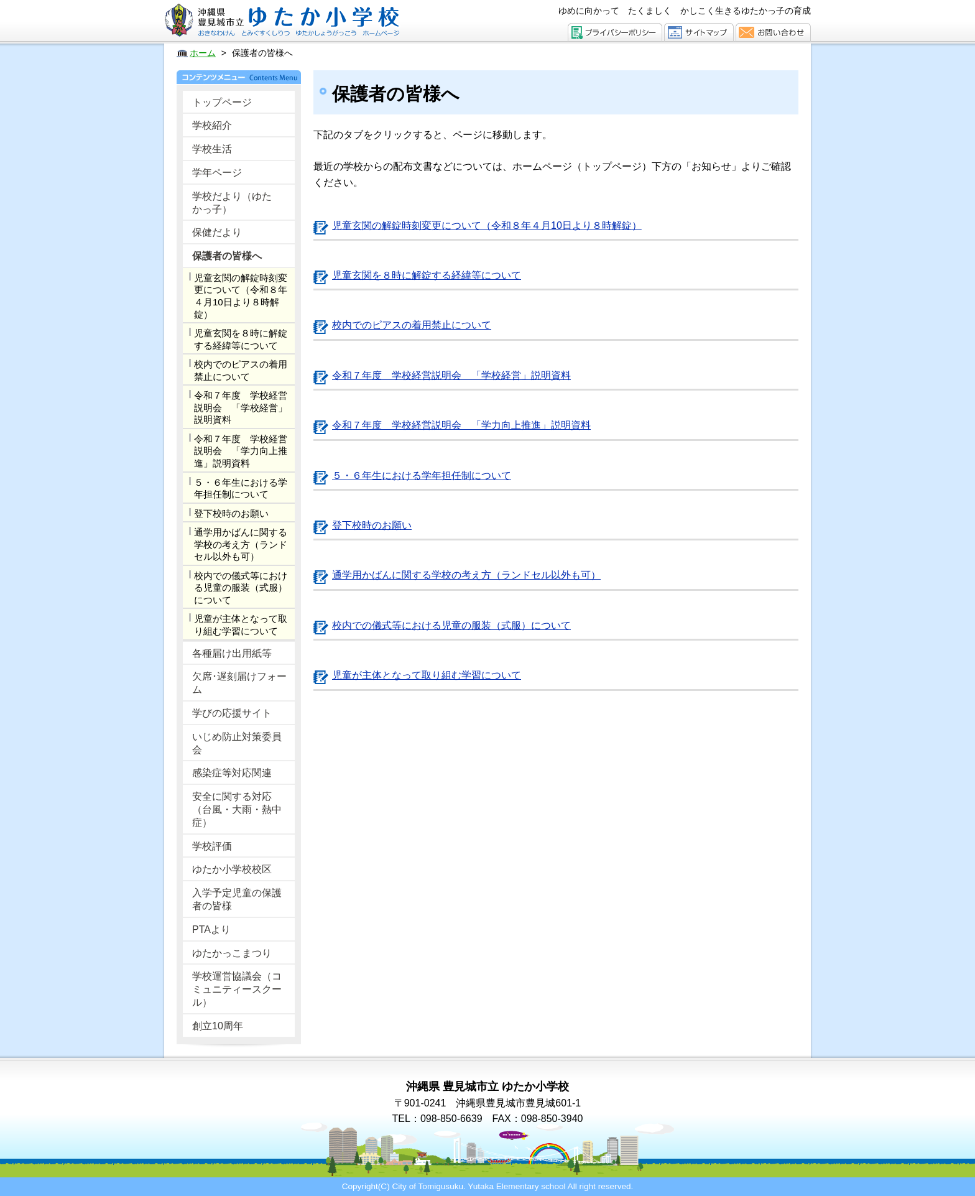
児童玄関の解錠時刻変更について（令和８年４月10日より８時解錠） (240, 296)
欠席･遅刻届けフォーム (239, 683)
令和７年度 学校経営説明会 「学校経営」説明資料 (240, 407)
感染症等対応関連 (232, 772)
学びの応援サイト (232, 713)
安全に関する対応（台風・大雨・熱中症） (237, 809)
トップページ (222, 102)
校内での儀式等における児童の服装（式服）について (240, 587)
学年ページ (217, 172)
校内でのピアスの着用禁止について (240, 370)
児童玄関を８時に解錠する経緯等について (240, 339)
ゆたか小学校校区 (232, 869)
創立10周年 (217, 1026)
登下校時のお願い (231, 513)
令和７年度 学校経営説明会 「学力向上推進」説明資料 (240, 450)
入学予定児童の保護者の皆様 (237, 899)
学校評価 (212, 846)
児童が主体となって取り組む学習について (240, 624)
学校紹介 (212, 125)
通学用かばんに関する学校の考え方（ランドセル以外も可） (240, 544)
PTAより (211, 929)
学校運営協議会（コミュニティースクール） (237, 989)
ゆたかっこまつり (232, 953)
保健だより (217, 232)
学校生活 (212, 149)
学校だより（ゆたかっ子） (232, 203)
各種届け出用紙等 (232, 653)
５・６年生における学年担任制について (240, 488)
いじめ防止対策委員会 (237, 743)
